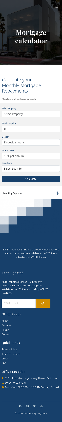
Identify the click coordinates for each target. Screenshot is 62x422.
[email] (19, 303)
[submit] (43, 303)
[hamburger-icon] (56, 7)
